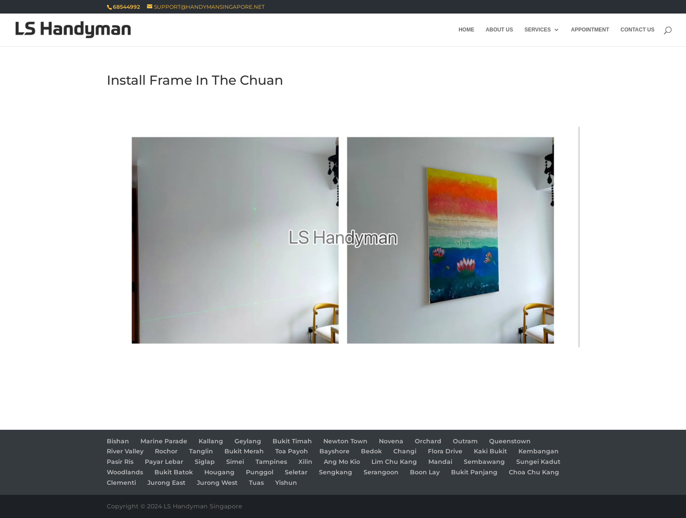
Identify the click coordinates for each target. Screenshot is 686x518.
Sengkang (335, 472)
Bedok (371, 451)
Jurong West (217, 483)
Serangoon (381, 472)
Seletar (296, 472)
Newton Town (345, 441)
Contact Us (637, 30)
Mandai (440, 462)
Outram (465, 441)
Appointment (590, 30)
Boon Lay (425, 472)
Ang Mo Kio (342, 462)
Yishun (286, 483)
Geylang (247, 441)
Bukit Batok (173, 472)
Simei (235, 462)
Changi (404, 451)
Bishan (118, 441)
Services (538, 30)
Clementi (121, 483)
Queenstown (510, 441)
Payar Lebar (164, 462)
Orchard (428, 441)
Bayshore (334, 451)
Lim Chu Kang (394, 462)
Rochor (166, 451)
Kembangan (538, 451)
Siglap (205, 462)
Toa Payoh (291, 451)
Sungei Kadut (538, 462)
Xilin (305, 462)
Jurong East (166, 483)
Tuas (256, 483)
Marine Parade (163, 441)
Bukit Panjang (474, 472)
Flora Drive (445, 451)
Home (466, 30)
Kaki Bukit (490, 451)
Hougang (219, 472)
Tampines (271, 462)
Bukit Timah (292, 441)
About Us (499, 30)
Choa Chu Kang (534, 472)
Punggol (259, 472)
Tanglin (201, 451)
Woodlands (125, 472)
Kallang (211, 441)
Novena (391, 441)
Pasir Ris (120, 462)
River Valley (125, 451)
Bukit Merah (244, 451)
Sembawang (484, 462)
